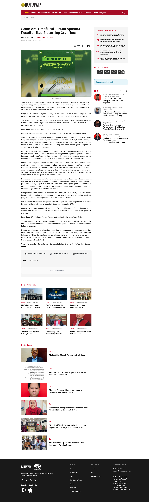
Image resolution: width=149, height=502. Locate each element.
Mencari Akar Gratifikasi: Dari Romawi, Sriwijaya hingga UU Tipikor (66, 391)
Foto (71, 476)
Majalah (73, 487)
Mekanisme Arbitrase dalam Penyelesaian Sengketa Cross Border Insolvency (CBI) (115, 114)
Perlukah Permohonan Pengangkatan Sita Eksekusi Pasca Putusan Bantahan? (114, 127)
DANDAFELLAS (96, 476)
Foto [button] (65, 13)
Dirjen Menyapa (75, 491)
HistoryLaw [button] (56, 13)
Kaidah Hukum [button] (44, 13)
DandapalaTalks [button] (75, 13)
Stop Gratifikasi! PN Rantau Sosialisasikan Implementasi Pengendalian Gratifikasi (67, 426)
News (26, 18)
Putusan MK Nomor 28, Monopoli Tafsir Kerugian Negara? (113, 101)
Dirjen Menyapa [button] (100, 13)
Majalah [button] (88, 13)
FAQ (92, 472)
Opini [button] (33, 13)
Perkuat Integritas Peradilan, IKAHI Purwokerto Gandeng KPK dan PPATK (112, 34)
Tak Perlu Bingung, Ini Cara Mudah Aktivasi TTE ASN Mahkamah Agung (56, 307)
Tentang (94, 469)
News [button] (26, 13)
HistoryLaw (74, 472)
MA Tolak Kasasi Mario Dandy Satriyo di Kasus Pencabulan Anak (30, 307)
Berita (47, 302)
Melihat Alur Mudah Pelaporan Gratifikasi (47, 129)
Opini (47, 328)
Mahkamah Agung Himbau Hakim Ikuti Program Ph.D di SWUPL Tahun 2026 (112, 46)
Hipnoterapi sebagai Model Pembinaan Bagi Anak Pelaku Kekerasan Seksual (68, 409)
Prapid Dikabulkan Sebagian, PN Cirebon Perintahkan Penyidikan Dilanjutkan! (110, 52)
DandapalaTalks (76, 480)
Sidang (23, 302)
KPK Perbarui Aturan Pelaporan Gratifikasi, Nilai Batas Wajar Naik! (56, 217)
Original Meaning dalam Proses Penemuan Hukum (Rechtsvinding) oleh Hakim (115, 140)
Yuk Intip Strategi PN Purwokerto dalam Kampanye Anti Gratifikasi (66, 444)
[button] (123, 12)
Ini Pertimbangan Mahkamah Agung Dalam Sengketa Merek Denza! (112, 40)
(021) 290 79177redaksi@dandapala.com (122, 470)
